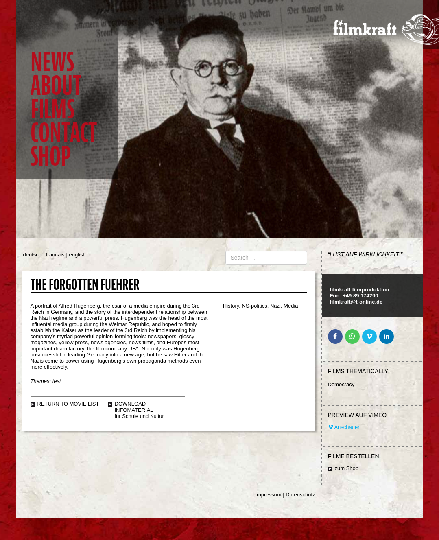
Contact (64, 133)
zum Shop (347, 468)
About (56, 85)
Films (52, 109)
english (77, 254)
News (52, 62)
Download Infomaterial (134, 407)
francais (55, 254)
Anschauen (344, 427)
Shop (51, 156)
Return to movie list (68, 404)
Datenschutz (300, 495)
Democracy (341, 384)
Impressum (268, 495)
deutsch (32, 254)
